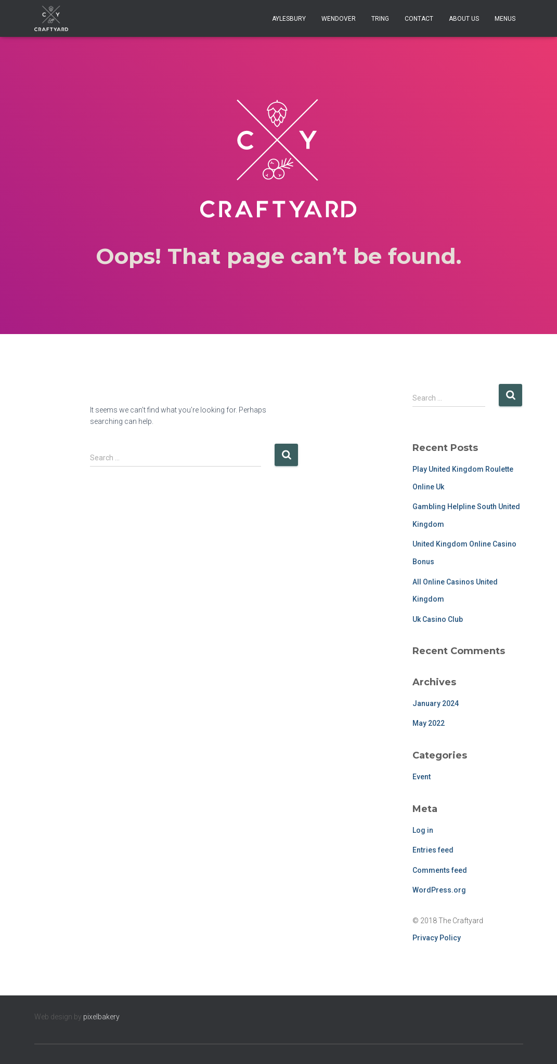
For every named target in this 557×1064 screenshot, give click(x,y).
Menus (505, 18)
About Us (464, 18)
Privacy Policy (436, 938)
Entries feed (433, 850)
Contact (419, 18)
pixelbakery (101, 1017)
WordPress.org (439, 890)
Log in (422, 830)
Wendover (338, 18)
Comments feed (439, 870)
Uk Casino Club (437, 619)
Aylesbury (289, 18)
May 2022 (428, 723)
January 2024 (435, 703)
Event (421, 777)
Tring (380, 18)
